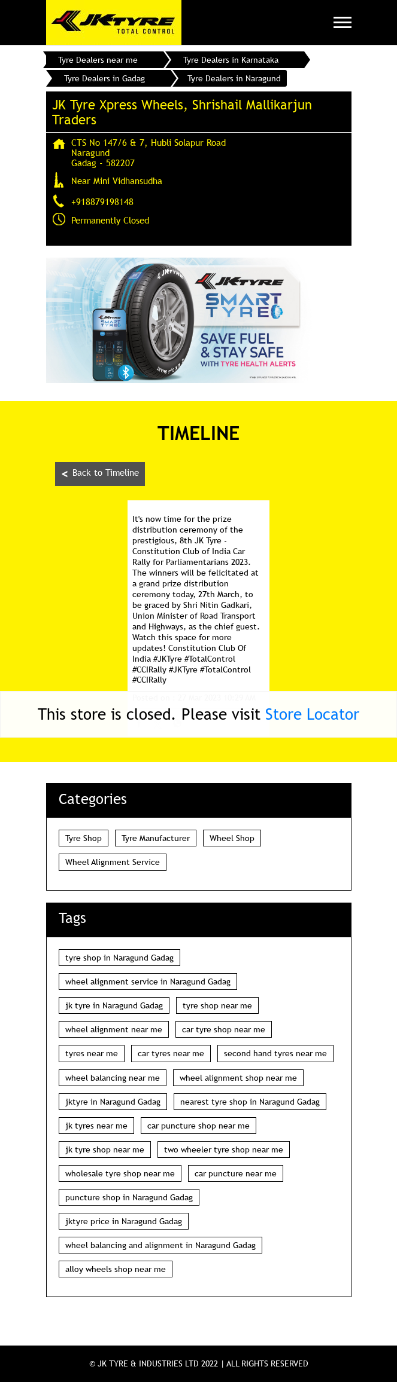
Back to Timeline (100, 474)
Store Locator (312, 714)
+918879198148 (102, 201)
